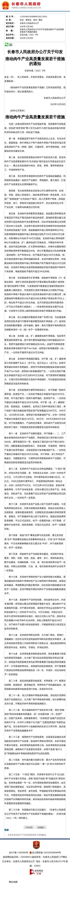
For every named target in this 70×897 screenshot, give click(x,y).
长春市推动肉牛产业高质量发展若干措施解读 (27, 835)
